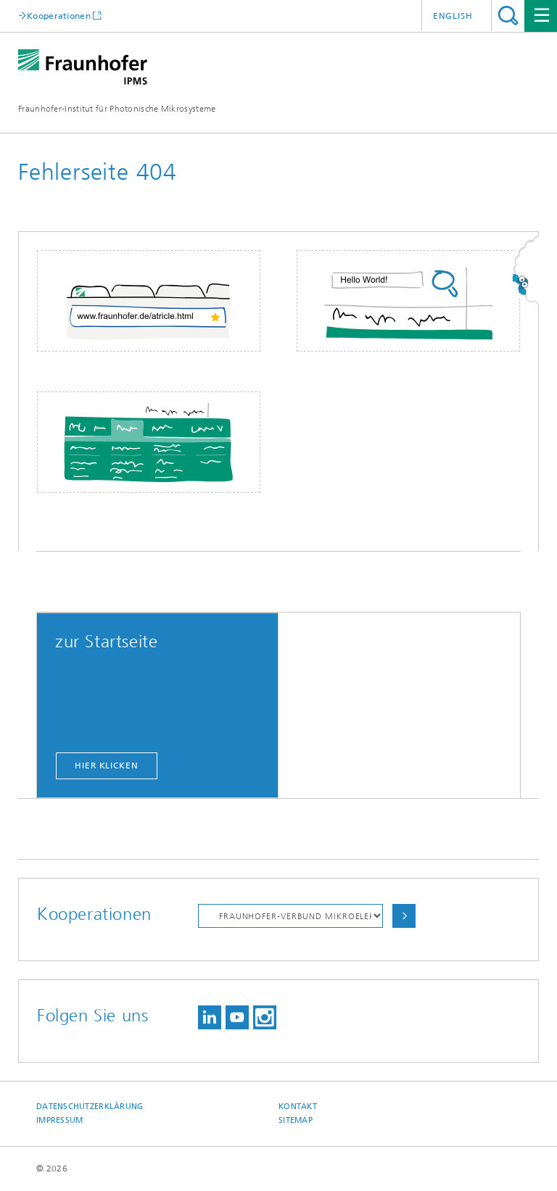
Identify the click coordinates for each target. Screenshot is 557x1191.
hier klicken (107, 765)
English (453, 16)
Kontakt (297, 1106)
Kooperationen (59, 15)
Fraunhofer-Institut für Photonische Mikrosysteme (116, 109)
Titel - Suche (508, 15)
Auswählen (404, 916)
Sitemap (295, 1120)
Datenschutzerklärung (90, 1106)
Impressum (59, 1120)
